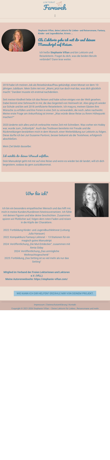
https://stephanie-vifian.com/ (51, 279)
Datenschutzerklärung (56, 304)
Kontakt (72, 304)
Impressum (39, 304)
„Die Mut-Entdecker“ (40, 244)
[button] (55, 15)
